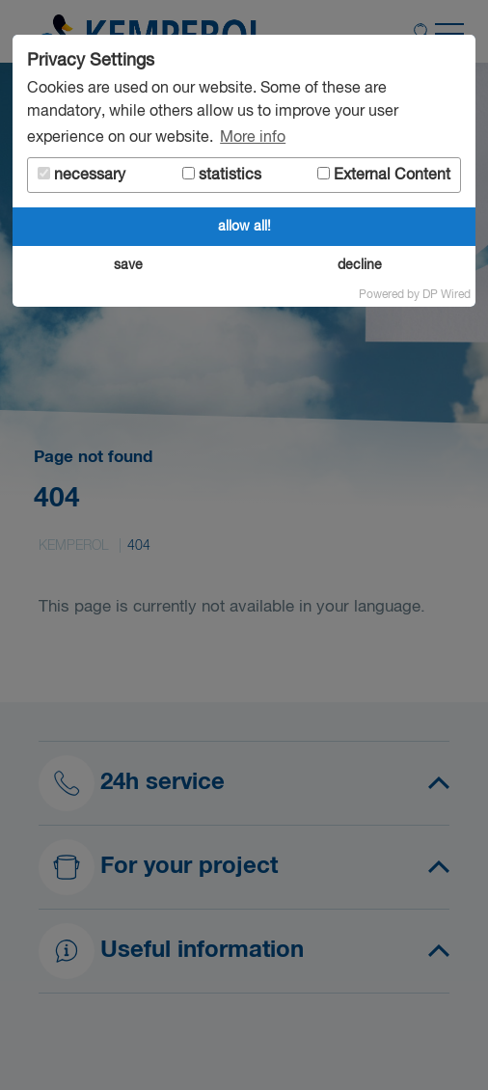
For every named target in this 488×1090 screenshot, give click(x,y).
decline (360, 265)
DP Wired (446, 295)
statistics (221, 175)
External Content (383, 175)
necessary (81, 175)
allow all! (244, 226)
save (128, 265)
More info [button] (252, 138)
